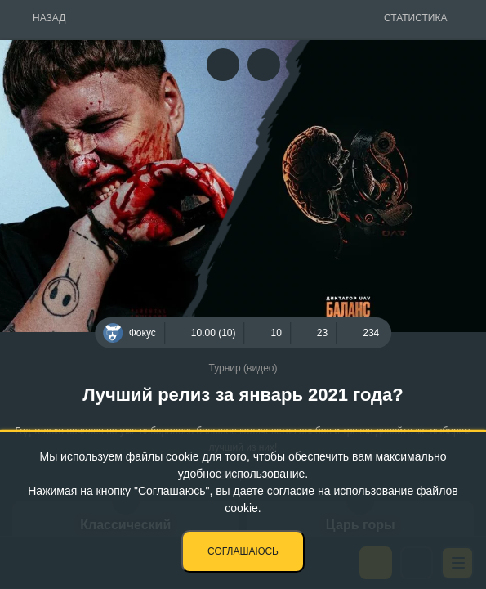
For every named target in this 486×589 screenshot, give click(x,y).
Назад (49, 18)
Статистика (415, 18)
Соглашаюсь (243, 551)
